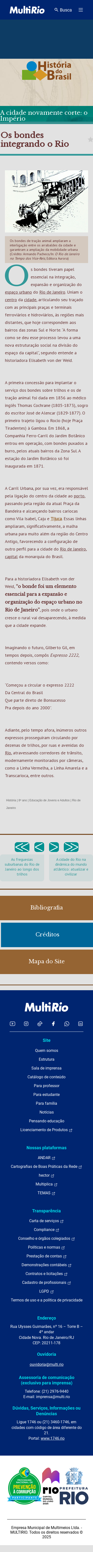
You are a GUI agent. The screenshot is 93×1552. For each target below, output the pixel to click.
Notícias (47, 1112)
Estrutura (46, 1059)
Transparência (46, 1210)
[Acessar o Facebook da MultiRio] (53, 1024)
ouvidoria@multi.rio (47, 1364)
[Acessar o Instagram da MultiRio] (26, 1024)
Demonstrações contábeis (47, 1265)
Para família (46, 1103)
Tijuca (56, 518)
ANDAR (46, 1157)
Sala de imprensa (46, 1068)
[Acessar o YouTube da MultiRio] (12, 1024)
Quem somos (46, 1050)
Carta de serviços (46, 1221)
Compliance (46, 1229)
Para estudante (46, 1094)
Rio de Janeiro (52, 292)
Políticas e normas (46, 1247)
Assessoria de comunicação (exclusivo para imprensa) (46, 1380)
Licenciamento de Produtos (46, 1129)
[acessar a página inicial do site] (27, 10)
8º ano (22, 800)
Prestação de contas (47, 1256)
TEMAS (46, 1193)
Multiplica (47, 1184)
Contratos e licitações (47, 1273)
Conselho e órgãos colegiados (46, 1238)
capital (11, 556)
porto (79, 496)
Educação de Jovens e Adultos (49, 800)
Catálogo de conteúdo (46, 1077)
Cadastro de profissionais (46, 1282)
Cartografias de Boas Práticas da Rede (46, 1166)
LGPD (46, 1291)
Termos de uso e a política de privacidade (46, 1300)
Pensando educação (46, 1121)
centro (11, 299)
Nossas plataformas (46, 1147)
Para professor (46, 1085)
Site (47, 1040)
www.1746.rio (53, 1438)
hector (46, 1175)
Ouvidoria (46, 1354)
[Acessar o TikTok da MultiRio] (40, 1024)
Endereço (46, 1318)
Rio (8, 753)
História (11, 800)
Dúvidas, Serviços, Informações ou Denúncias (46, 1410)
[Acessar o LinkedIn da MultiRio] (80, 1024)
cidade (30, 299)
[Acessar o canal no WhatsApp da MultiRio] (67, 1024)
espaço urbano (18, 292)
